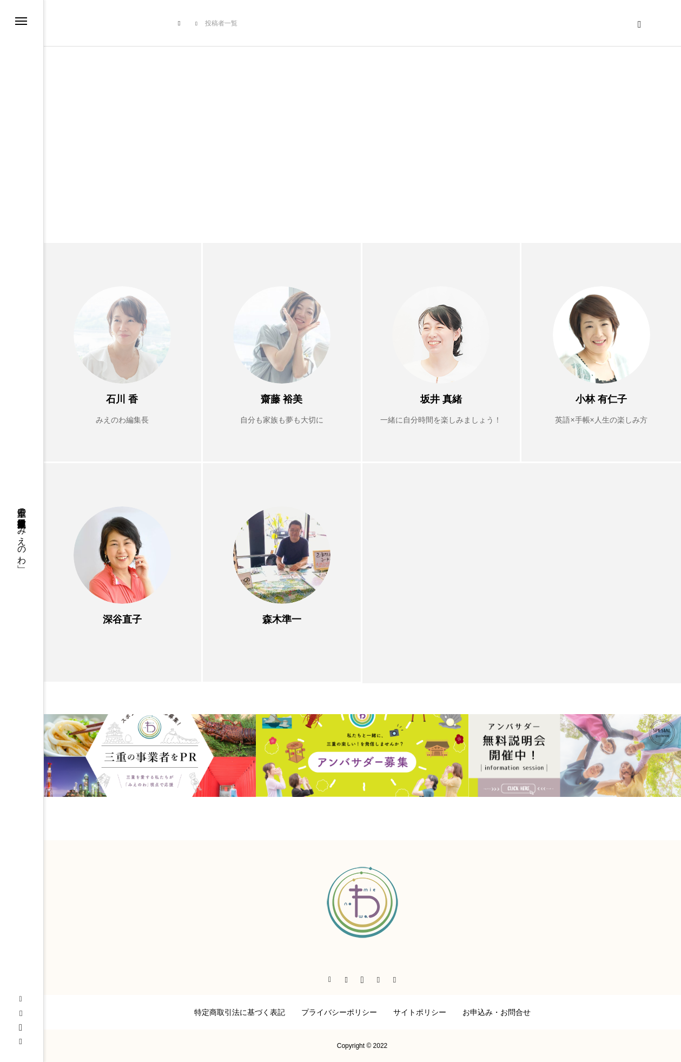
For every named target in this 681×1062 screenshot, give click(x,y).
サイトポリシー (419, 1012)
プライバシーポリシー (339, 1012)
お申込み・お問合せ (496, 1012)
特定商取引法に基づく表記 (239, 1012)
